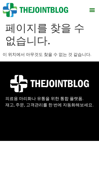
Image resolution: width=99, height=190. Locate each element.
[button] (92, 10)
